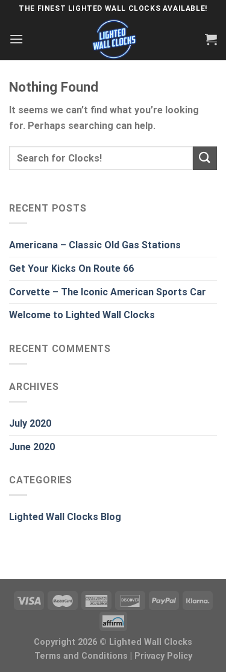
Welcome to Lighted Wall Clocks (82, 315)
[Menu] (16, 39)
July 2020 (30, 423)
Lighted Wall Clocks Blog (65, 517)
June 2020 (32, 447)
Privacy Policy (163, 656)
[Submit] (205, 158)
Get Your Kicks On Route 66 (71, 268)
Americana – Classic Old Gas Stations (95, 245)
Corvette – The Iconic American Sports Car (107, 292)
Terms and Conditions (81, 656)
